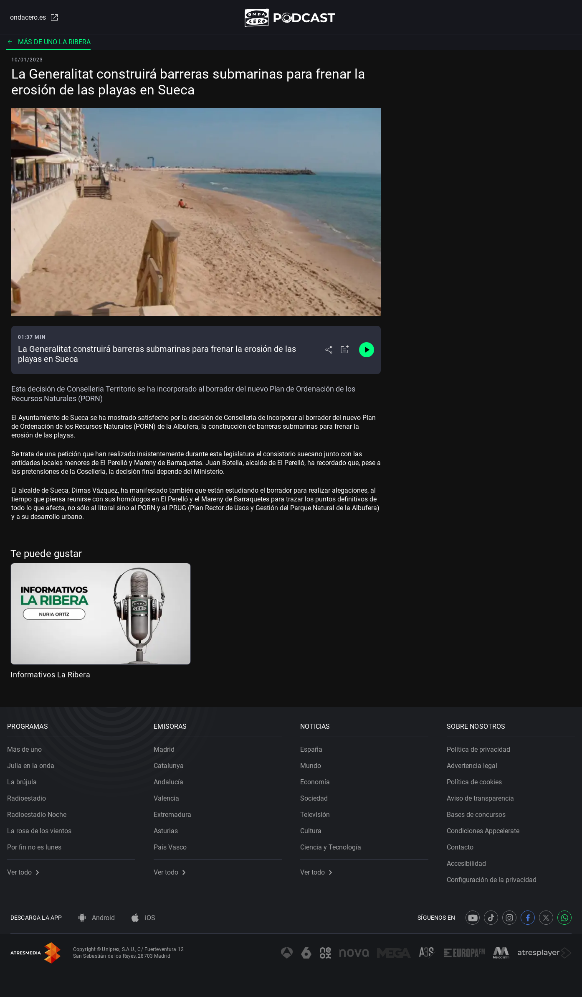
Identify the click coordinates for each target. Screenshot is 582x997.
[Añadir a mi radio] (344, 351)
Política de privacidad (482, 746)
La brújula (25, 779)
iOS (143, 918)
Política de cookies (477, 779)
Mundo (314, 763)
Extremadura (176, 812)
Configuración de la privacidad (495, 877)
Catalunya (172, 763)
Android (96, 918)
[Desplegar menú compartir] (328, 351)
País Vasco (173, 844)
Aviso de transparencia (483, 795)
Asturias (169, 828)
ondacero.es (30, 18)
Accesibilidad (469, 861)
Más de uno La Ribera (48, 44)
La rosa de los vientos (42, 828)
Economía (318, 779)
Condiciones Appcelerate (486, 828)
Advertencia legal (475, 763)
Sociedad (317, 795)
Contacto (463, 844)
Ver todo (26, 869)
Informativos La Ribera (50, 676)
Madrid (167, 746)
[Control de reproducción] (366, 351)
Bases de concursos (479, 812)
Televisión (318, 812)
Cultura (314, 828)
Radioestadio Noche (40, 812)
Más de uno (27, 746)
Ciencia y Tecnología (334, 844)
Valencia (169, 795)
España (315, 746)
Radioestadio (29, 795)
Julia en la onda (34, 763)
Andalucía (172, 779)
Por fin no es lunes (37, 844)
